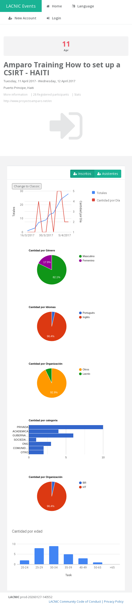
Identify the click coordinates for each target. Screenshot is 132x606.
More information (16, 94)
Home (54, 6)
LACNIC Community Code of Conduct (75, 601)
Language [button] (83, 6)
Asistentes (107, 173)
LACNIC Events (21, 6)
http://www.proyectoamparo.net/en (28, 101)
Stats (77, 94)
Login (54, 18)
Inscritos (82, 173)
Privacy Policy (114, 601)
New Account (22, 18)
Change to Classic (27, 186)
